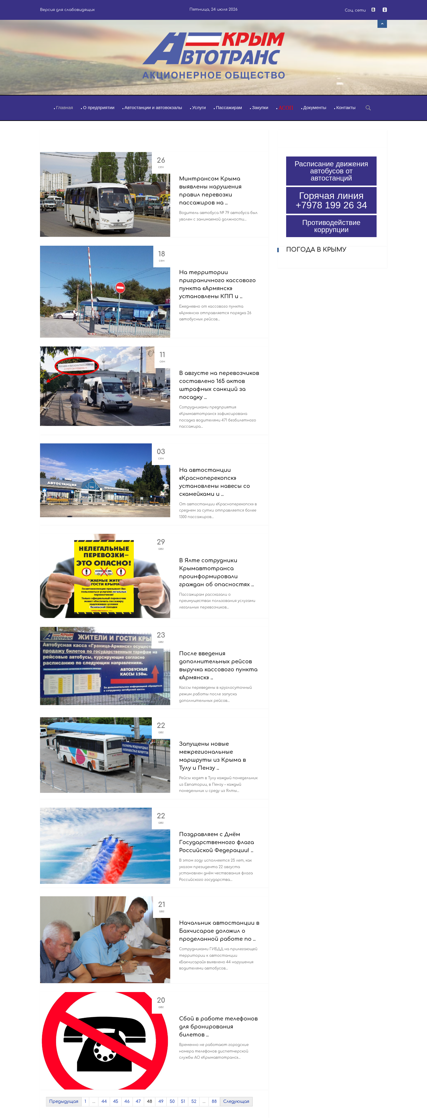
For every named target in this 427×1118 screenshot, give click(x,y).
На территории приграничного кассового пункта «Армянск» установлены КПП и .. (217, 284)
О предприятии (98, 107)
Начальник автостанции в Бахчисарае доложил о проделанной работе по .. (219, 931)
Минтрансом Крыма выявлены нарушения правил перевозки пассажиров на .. (210, 191)
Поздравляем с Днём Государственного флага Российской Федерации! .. (216, 842)
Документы (314, 107)
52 (193, 1101)
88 (214, 1101)
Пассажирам (229, 107)
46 (127, 1101)
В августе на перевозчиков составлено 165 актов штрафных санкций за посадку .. (219, 385)
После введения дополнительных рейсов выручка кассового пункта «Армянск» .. (218, 666)
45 (115, 1101)
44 (104, 1101)
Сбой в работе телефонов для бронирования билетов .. (218, 1027)
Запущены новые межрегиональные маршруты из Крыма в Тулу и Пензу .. (212, 756)
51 (183, 1101)
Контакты (346, 107)
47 (138, 1101)
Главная (64, 107)
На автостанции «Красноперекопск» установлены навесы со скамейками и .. (214, 482)
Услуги (199, 107)
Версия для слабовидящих (67, 10)
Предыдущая (63, 1101)
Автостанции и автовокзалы (153, 107)
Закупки (260, 107)
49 (160, 1101)
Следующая (236, 1101)
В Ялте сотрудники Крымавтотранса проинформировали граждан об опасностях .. (216, 572)
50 (172, 1101)
